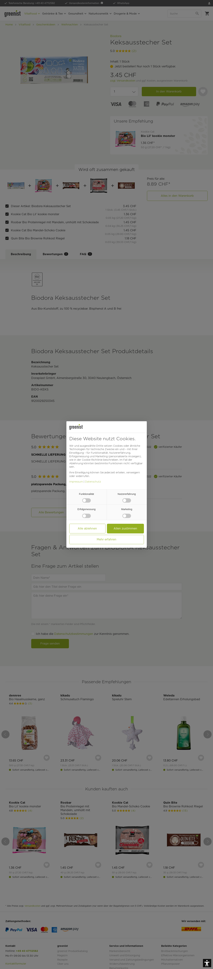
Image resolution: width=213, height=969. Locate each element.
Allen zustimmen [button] (125, 528)
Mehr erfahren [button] (106, 539)
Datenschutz (93, 481)
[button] (207, 963)
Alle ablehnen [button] (87, 528)
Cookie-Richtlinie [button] (92, 459)
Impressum (76, 481)
